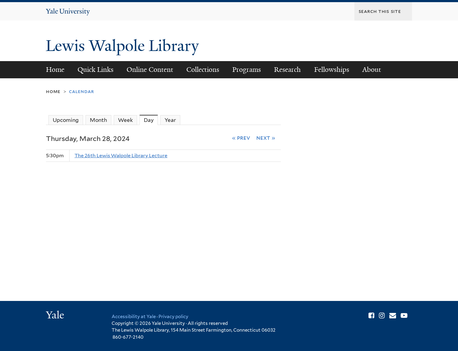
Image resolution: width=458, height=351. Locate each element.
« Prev (241, 137)
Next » (265, 137)
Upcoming (66, 120)
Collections (202, 69)
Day (151, 120)
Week (125, 120)
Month (98, 120)
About (371, 69)
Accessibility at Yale (134, 316)
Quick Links (95, 69)
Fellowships (331, 69)
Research (287, 69)
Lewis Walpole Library (124, 46)
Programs (246, 69)
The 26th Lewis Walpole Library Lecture (120, 155)
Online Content (150, 69)
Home (55, 69)
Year (170, 120)
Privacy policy (173, 316)
